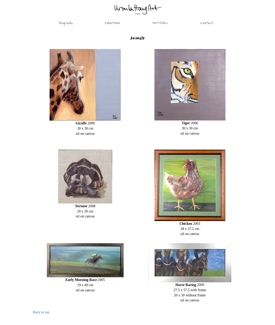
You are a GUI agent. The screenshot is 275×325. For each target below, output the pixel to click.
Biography (66, 23)
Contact (206, 23)
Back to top (41, 312)
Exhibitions (112, 23)
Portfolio (160, 23)
